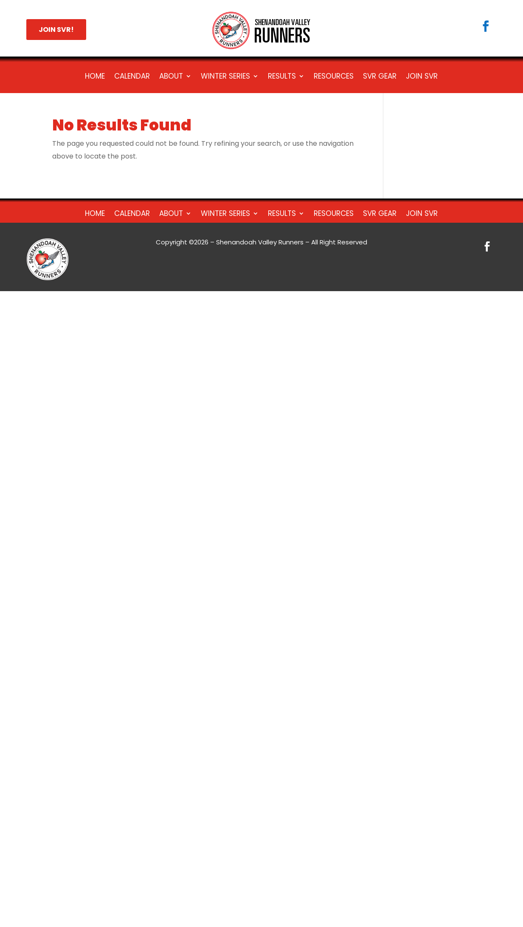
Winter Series (225, 77)
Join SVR (422, 77)
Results (282, 77)
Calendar (132, 77)
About (171, 77)
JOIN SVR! (56, 29)
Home (95, 77)
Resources (334, 77)
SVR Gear (379, 77)
